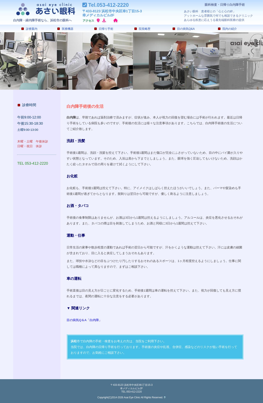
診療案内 (29, 28)
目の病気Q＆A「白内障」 (84, 320)
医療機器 (65, 28)
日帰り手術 (103, 28)
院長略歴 (142, 28)
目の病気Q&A (184, 28)
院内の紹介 (227, 28)
